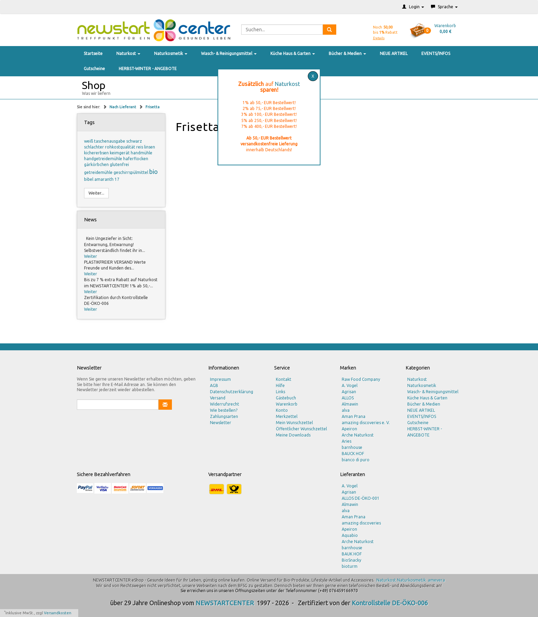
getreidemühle (99, 172)
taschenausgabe (110, 141)
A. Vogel (350, 385)
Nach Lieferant (123, 107)
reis (140, 147)
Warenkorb (286, 404)
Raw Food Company (361, 379)
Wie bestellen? (223, 410)
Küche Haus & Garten (292, 53)
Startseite (93, 53)
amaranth (104, 179)
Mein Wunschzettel (294, 422)
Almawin (350, 404)
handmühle (141, 153)
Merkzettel (286, 416)
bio (153, 171)
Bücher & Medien (347, 53)
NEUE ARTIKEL (394, 53)
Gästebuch (286, 398)
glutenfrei (119, 164)
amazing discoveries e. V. (366, 422)
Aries (346, 441)
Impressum (220, 379)
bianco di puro (356, 460)
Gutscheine (94, 68)
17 (117, 179)
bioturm (350, 566)
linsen (149, 147)
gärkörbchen (97, 164)
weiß (89, 141)
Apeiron (349, 429)
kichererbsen (97, 153)
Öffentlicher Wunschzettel (301, 429)
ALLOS (348, 398)
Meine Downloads (293, 435)
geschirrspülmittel (131, 172)
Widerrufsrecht (224, 404)
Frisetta (152, 107)
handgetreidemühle (103, 158)
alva (346, 410)
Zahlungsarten (224, 416)
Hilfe (280, 385)
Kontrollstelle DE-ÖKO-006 (390, 602)
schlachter (94, 147)
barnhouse (352, 447)
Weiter (90, 256)
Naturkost (128, 53)
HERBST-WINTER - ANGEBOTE (148, 68)
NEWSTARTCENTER (225, 602)
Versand (217, 398)
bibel (89, 179)
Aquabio (350, 535)
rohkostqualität (120, 147)
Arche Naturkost (358, 435)
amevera (436, 580)
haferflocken (135, 158)
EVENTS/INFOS (435, 53)
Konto (282, 410)
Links (280, 391)
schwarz (134, 141)
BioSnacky (351, 560)
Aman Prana (353, 416)
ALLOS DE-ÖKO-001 (360, 498)
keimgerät (120, 153)
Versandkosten (57, 613)
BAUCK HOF (353, 453)
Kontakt (283, 379)
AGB (214, 385)
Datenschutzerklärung (231, 391)
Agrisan (349, 391)
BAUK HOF (352, 554)
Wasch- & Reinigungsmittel (229, 53)
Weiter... (96, 193)
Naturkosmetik (170, 53)
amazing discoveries (361, 523)
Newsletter (220, 422)
